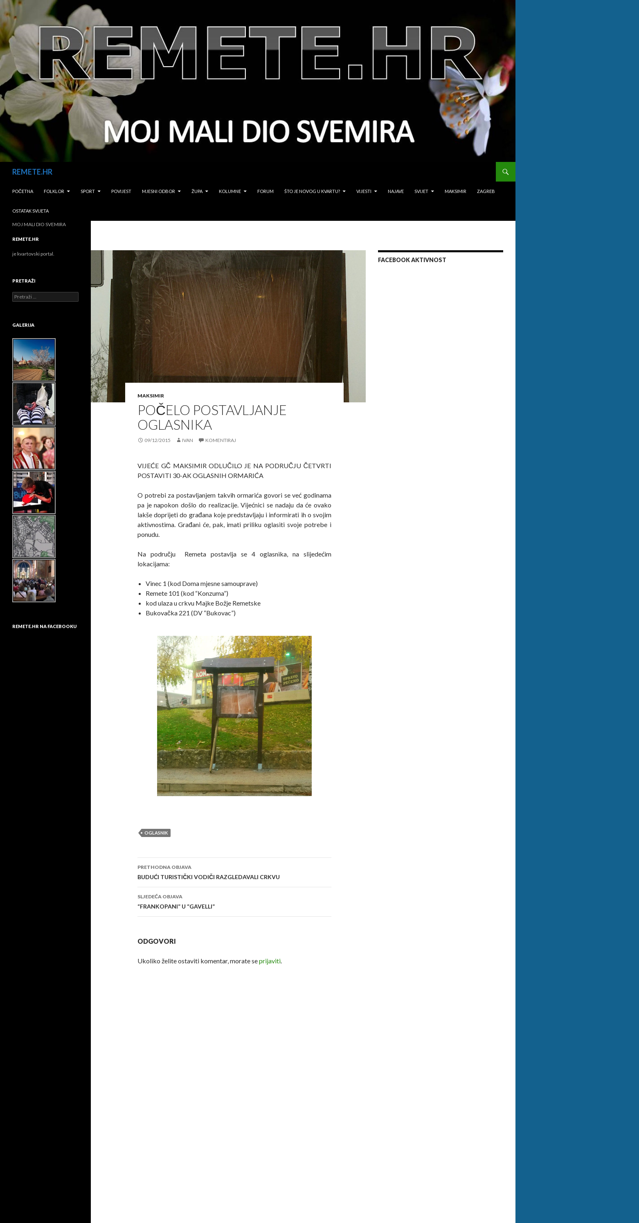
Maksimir (455, 191)
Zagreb (486, 191)
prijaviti (270, 961)
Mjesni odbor (158, 191)
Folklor (54, 191)
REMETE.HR (32, 171)
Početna (22, 191)
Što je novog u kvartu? (312, 191)
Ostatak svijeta (30, 210)
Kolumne (230, 191)
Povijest (121, 191)
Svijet (421, 191)
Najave (396, 191)
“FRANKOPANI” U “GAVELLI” (234, 901)
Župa (196, 191)
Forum (265, 191)
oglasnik (156, 832)
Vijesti (363, 191)
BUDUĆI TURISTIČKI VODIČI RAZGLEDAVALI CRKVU (234, 871)
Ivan (187, 440)
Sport (88, 191)
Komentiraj (220, 440)
